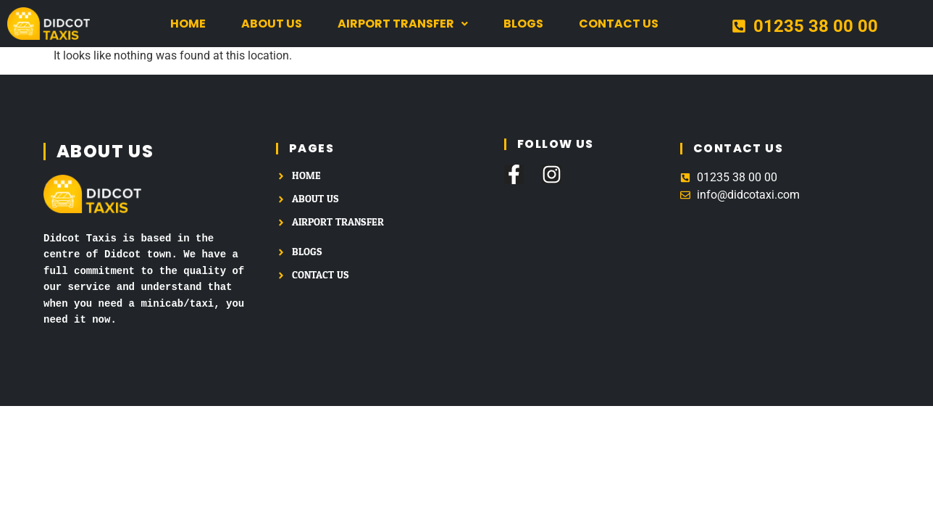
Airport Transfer (403, 23)
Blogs (523, 23)
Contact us (618, 23)
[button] (403, 24)
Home (188, 23)
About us (271, 23)
